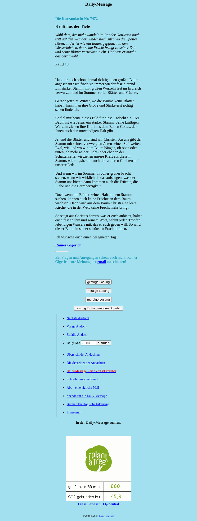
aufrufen (103, 343)
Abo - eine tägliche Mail (83, 387)
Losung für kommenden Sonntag (98, 308)
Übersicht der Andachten (83, 354)
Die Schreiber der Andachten (86, 363)
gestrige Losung (98, 282)
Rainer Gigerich (68, 245)
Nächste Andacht (78, 318)
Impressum (74, 412)
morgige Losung (98, 299)
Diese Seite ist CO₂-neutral (98, 502)
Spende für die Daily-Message (87, 396)
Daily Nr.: (74, 343)
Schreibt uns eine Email (82, 379)
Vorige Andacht (77, 326)
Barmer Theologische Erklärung (88, 404)
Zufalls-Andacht (78, 334)
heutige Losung (98, 291)
